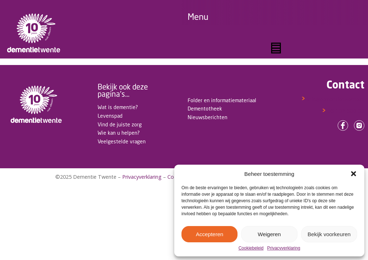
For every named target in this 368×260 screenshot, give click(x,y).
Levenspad (110, 115)
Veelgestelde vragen (122, 141)
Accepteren (209, 234)
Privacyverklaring (283, 248)
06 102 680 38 (343, 111)
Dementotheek (205, 108)
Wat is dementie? (118, 107)
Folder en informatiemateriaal (222, 100)
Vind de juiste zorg (120, 124)
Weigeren (269, 234)
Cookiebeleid (251, 248)
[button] (353, 173)
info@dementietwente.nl (332, 99)
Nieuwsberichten (207, 117)
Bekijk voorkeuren (329, 234)
